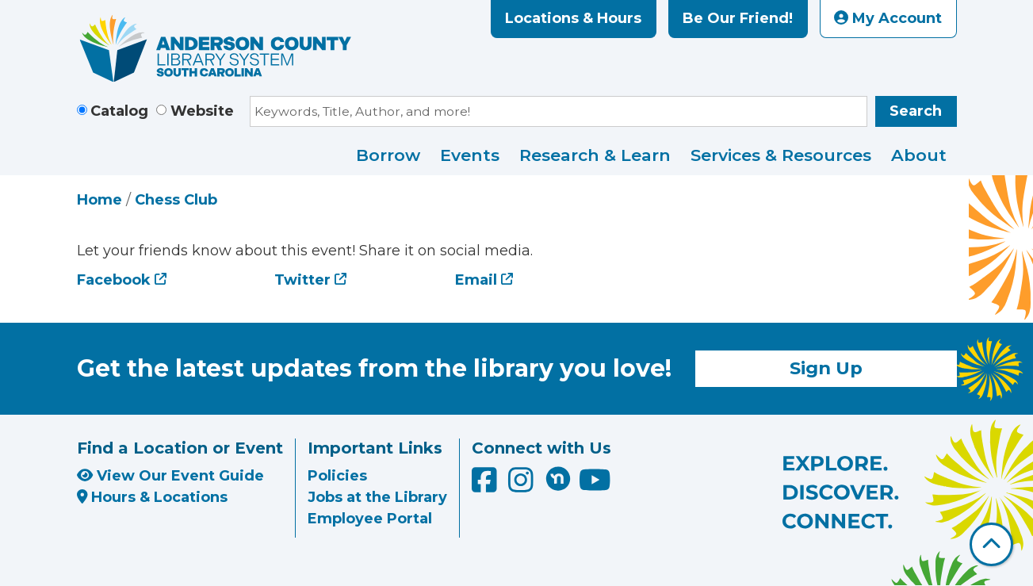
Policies (337, 476)
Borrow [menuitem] (388, 155)
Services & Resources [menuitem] (781, 155)
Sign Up (826, 368)
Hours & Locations (152, 497)
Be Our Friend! (738, 18)
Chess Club (176, 200)
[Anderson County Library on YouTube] (595, 486)
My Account (888, 18)
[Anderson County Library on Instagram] (523, 486)
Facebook (114, 280)
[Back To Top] (991, 544)
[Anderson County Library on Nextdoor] (558, 478)
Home (99, 200)
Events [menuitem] (469, 155)
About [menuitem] (919, 155)
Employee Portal (370, 518)
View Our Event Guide (170, 476)
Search (916, 111)
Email (476, 280)
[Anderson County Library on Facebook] (486, 486)
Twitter (302, 280)
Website (202, 111)
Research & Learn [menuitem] (595, 155)
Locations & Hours (573, 18)
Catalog (119, 111)
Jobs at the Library (377, 497)
